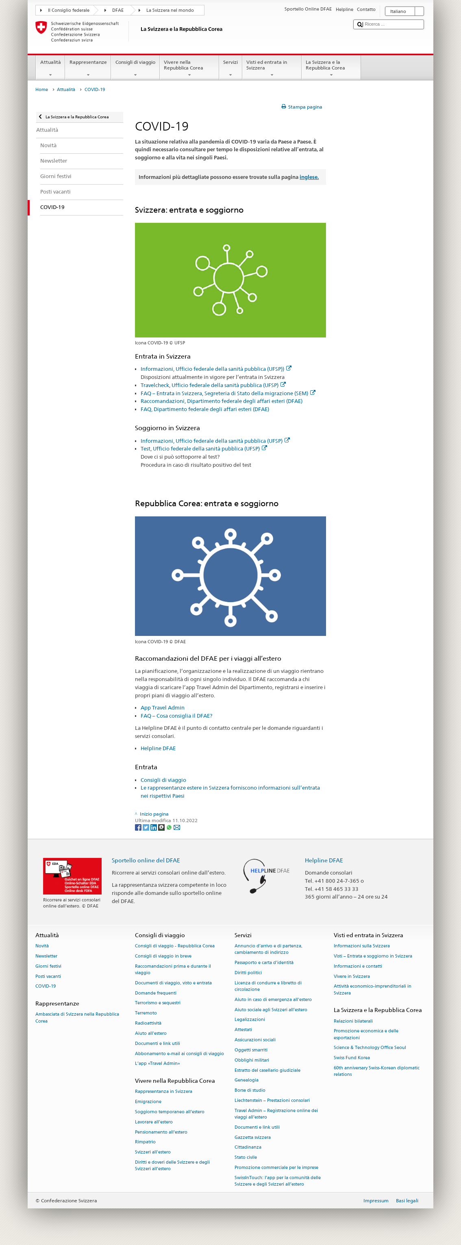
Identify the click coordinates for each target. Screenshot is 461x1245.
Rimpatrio (145, 1142)
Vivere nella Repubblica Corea (189, 68)
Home (41, 89)
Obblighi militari (252, 1060)
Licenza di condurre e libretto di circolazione (268, 986)
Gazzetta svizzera (253, 1137)
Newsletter (46, 956)
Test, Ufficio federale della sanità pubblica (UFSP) (204, 448)
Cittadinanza (248, 1147)
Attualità (50, 68)
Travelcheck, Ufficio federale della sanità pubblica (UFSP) (213, 385)
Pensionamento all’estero (161, 1132)
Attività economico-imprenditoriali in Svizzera (372, 990)
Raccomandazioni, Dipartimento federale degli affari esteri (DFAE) (221, 401)
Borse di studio (250, 1090)
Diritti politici (248, 972)
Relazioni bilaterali (353, 1021)
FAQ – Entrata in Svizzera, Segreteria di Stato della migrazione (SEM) (228, 393)
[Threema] (162, 827)
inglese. (309, 177)
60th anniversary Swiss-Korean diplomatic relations (377, 1071)
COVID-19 (45, 986)
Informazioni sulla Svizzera (362, 946)
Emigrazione (148, 1102)
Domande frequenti (155, 993)
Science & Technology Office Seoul (370, 1048)
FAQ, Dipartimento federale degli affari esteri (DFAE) (205, 409)
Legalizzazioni (250, 1020)
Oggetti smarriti (251, 1050)
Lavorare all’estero (154, 1122)
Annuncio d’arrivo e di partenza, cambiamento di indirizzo (268, 950)
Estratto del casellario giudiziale (267, 1070)
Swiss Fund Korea (352, 1058)
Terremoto (146, 1013)
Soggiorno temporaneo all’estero (169, 1111)
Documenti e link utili (157, 1043)
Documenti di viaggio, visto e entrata (173, 983)
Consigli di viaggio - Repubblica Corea (175, 946)
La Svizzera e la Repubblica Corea (331, 68)
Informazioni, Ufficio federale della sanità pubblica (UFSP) (215, 440)
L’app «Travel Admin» (157, 1064)
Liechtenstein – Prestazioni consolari (272, 1100)
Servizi (231, 68)
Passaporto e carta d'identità (264, 963)
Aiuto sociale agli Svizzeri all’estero (271, 1009)
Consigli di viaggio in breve (163, 956)
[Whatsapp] (170, 827)
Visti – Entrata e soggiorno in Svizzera (373, 956)
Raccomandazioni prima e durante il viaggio (173, 969)
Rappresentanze (88, 68)
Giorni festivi (48, 966)
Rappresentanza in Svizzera (163, 1092)
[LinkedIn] (154, 827)
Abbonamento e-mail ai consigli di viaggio (179, 1053)
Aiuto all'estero (151, 1033)
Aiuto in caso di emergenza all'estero (273, 999)
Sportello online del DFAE (146, 860)
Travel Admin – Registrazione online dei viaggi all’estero (276, 1114)
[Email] (177, 827)
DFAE (118, 10)
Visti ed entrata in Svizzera (272, 68)
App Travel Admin (163, 707)
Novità (42, 946)
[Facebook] (139, 827)
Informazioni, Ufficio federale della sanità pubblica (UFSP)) (216, 369)
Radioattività (148, 1023)
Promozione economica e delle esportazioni (366, 1034)
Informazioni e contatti (358, 966)
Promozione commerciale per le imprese (276, 1167)
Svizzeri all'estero (153, 1152)
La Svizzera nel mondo (170, 10)
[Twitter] (146, 827)
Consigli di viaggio (135, 68)
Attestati (243, 1030)
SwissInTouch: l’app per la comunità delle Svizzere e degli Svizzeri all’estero (278, 1181)
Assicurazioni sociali (255, 1040)
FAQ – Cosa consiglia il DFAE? (176, 715)
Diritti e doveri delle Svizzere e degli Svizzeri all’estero (172, 1165)
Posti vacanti (48, 976)
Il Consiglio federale (68, 10)
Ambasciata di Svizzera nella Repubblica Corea (77, 1018)
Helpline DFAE (158, 748)
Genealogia (247, 1080)
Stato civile (246, 1157)
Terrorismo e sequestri (157, 1003)
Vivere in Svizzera (352, 976)
